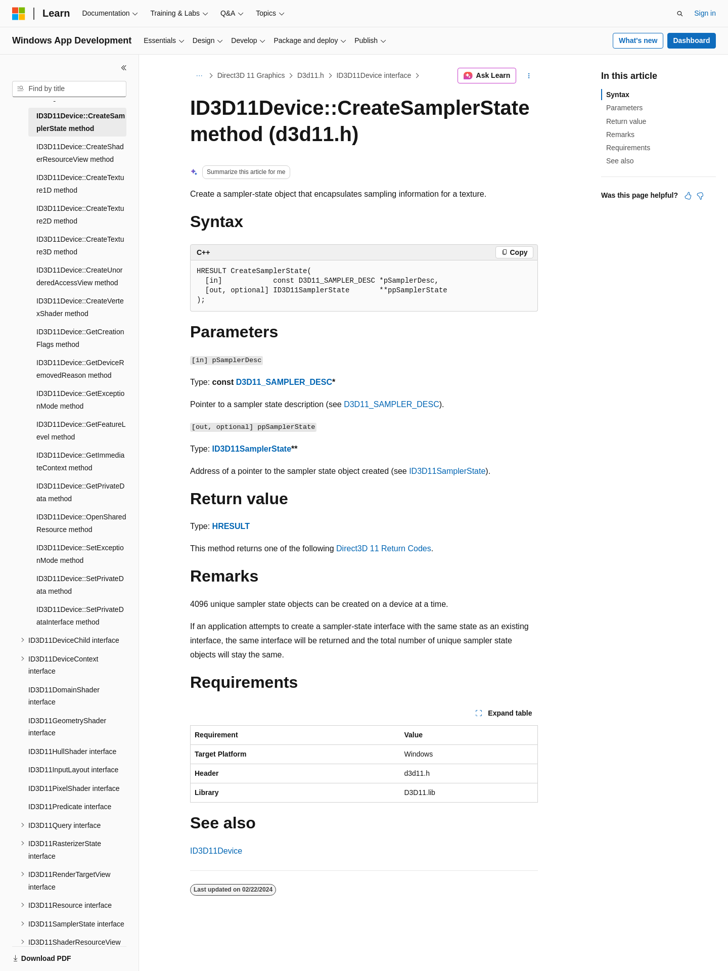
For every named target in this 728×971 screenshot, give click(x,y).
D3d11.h (310, 75)
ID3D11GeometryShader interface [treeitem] (67, 727)
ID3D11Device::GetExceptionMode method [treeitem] (80, 399)
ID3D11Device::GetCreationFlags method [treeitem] (80, 338)
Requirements (628, 148)
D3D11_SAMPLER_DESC (284, 382)
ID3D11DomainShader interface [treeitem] (64, 696)
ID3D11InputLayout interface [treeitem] (73, 770)
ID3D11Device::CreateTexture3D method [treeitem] (80, 245)
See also (619, 161)
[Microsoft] (18, 13)
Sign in (705, 13)
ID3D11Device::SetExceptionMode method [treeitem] (80, 554)
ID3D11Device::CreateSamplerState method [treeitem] (80, 122)
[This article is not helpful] (700, 196)
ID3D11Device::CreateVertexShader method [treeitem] (80, 307)
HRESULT (231, 526)
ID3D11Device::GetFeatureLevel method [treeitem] (81, 430)
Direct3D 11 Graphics (251, 75)
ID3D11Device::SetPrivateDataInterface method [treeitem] (80, 615)
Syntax (617, 95)
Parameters (624, 108)
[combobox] (69, 89)
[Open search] (680, 14)
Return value (626, 121)
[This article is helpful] (688, 196)
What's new (638, 40)
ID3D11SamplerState (252, 449)
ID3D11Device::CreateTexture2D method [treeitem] (80, 214)
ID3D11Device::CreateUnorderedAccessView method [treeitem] (79, 276)
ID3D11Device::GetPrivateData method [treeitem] (80, 492)
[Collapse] (123, 68)
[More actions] (529, 76)
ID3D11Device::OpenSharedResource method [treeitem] (81, 523)
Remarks (620, 134)
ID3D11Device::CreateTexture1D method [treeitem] (80, 183)
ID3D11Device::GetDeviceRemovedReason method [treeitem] (80, 369)
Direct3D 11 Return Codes (383, 548)
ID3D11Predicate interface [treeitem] (69, 807)
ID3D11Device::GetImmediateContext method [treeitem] (80, 461)
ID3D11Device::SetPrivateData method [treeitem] (80, 585)
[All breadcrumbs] (199, 76)
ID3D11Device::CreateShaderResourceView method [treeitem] (80, 153)
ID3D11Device (216, 851)
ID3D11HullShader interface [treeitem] (72, 751)
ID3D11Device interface (373, 75)
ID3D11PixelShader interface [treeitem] (74, 788)
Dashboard (691, 40)
